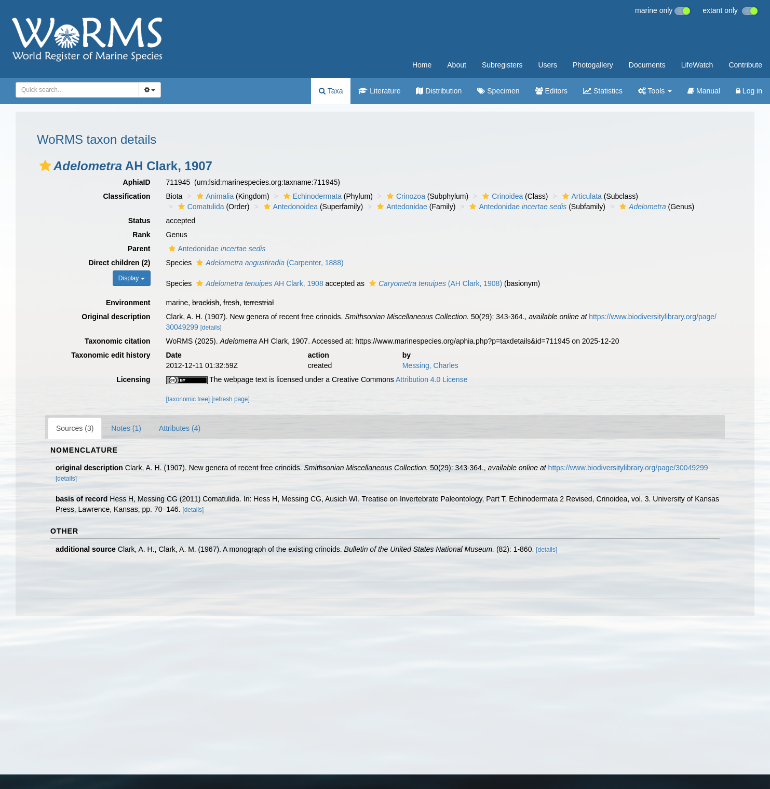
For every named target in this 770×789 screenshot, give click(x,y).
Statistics (603, 91)
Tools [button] (655, 91)
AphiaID (137, 182)
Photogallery (593, 65)
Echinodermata (311, 196)
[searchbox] (75, 90)
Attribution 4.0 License (432, 379)
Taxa (331, 91)
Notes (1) (126, 428)
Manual (703, 91)
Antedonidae (400, 206)
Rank (141, 234)
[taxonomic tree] (188, 399)
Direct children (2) (119, 263)
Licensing (133, 379)
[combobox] (77, 90)
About (456, 65)
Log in (749, 91)
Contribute (745, 65)
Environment (128, 302)
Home (421, 65)
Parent (139, 248)
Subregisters (502, 65)
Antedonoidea (289, 206)
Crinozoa (404, 196)
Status (139, 220)
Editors (551, 91)
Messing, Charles (430, 365)
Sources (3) (74, 428)
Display (131, 278)
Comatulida (199, 206)
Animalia (214, 196)
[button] (45, 165)
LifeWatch (697, 65)
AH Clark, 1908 (258, 283)
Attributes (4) (179, 428)
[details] (211, 327)
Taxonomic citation (118, 341)
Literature (379, 91)
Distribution (439, 91)
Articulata (581, 196)
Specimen (498, 91)
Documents (647, 65)
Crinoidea (501, 196)
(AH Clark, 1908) (434, 283)
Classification (126, 196)
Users (547, 65)
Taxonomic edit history (110, 355)
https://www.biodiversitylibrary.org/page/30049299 (628, 468)
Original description (116, 316)
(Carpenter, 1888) (268, 263)
